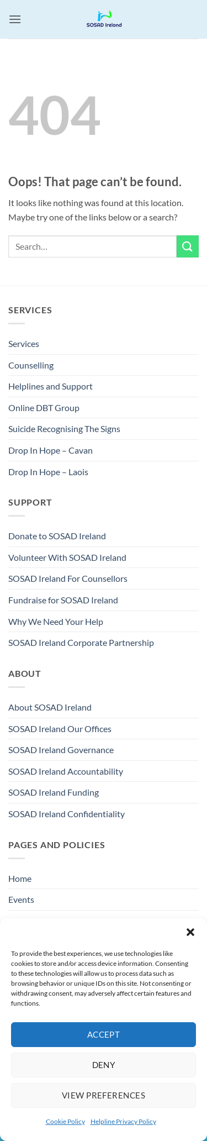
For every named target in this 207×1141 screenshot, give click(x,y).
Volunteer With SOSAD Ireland (67, 557)
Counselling (31, 365)
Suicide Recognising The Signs (64, 428)
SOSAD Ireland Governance (61, 749)
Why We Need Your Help (55, 621)
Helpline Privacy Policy (123, 1121)
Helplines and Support (50, 386)
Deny (103, 1065)
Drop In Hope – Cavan (50, 450)
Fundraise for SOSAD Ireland (63, 600)
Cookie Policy (65, 1121)
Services (23, 343)
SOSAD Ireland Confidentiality (66, 813)
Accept (103, 1034)
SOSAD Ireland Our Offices (60, 728)
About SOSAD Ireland (50, 707)
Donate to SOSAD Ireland (57, 535)
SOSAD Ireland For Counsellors (68, 578)
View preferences (103, 1095)
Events (21, 899)
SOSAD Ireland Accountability (65, 771)
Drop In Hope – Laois (48, 471)
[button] (190, 932)
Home (19, 878)
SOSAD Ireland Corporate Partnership (81, 642)
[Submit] (188, 246)
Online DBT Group (43, 407)
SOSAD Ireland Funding (53, 792)
